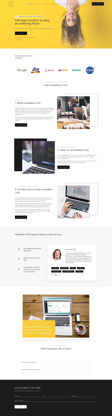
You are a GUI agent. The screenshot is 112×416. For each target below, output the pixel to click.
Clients (65, 4)
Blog (78, 4)
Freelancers (44, 4)
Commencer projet (56, 4)
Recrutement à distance (32, 4)
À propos (72, 4)
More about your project (19, 400)
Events (84, 4)
